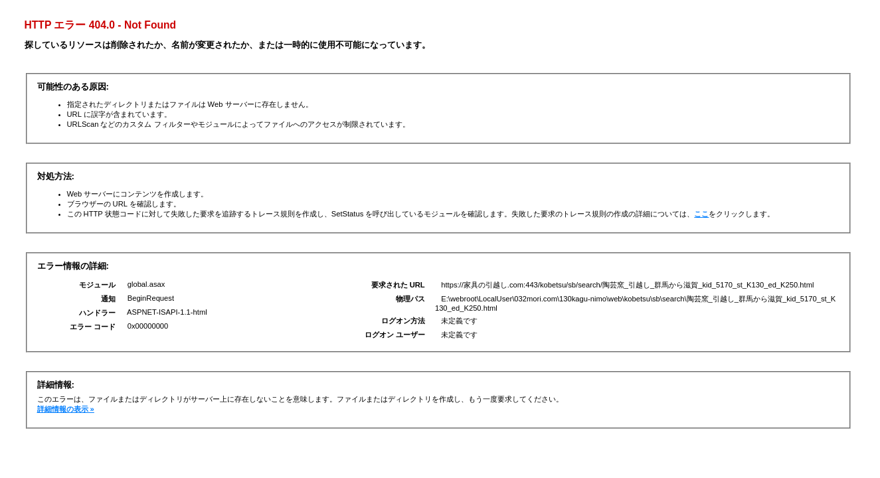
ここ (701, 214)
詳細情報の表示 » (65, 409)
